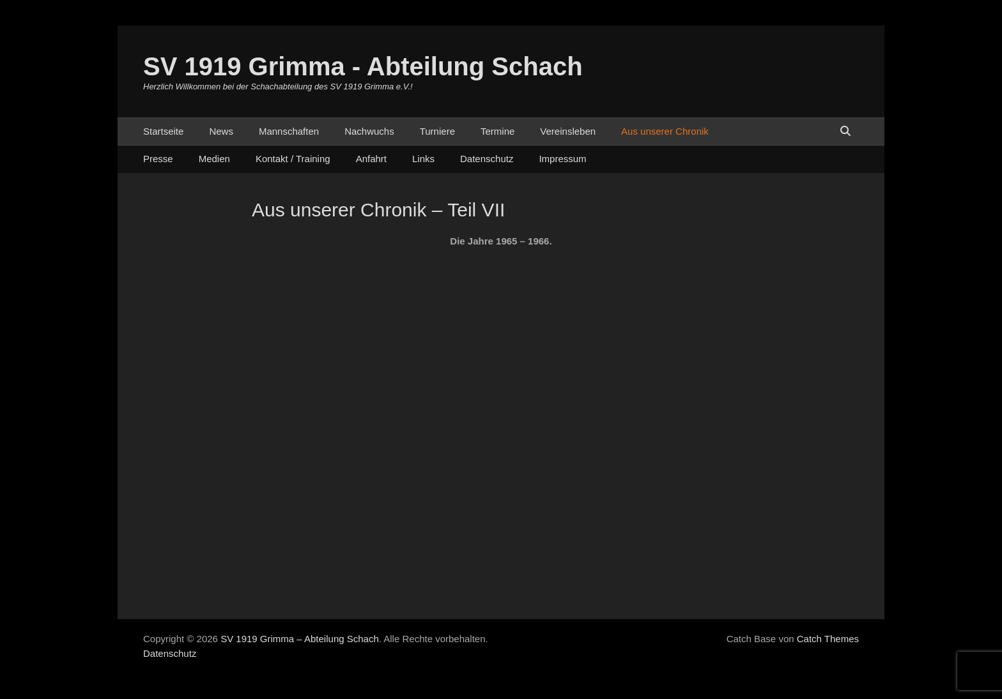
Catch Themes (828, 638)
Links (423, 158)
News (221, 131)
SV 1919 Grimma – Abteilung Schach (299, 638)
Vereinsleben (568, 131)
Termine (497, 131)
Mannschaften (289, 131)
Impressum (562, 158)
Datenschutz (486, 158)
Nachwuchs (369, 131)
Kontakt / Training (293, 158)
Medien (214, 158)
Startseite (163, 131)
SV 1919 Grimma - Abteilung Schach (363, 66)
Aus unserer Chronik (665, 131)
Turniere (437, 131)
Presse (158, 158)
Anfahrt (371, 158)
